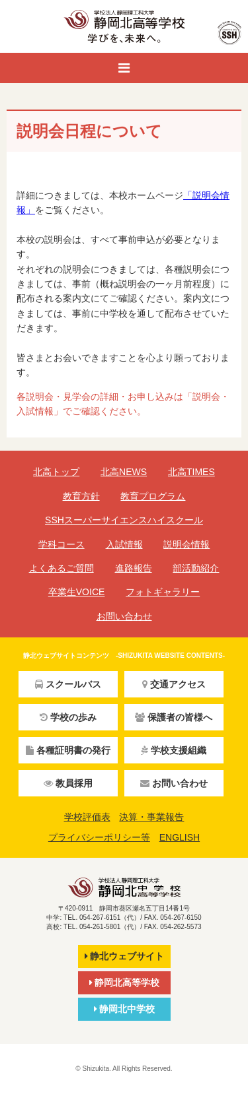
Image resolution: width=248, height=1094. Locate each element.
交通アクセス (174, 684)
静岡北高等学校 (124, 982)
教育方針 (81, 496)
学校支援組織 (173, 750)
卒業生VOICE (76, 592)
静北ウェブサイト (124, 956)
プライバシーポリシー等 (99, 837)
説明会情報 (186, 544)
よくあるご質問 (61, 568)
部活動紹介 (196, 568)
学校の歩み (68, 717)
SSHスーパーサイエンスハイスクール (124, 520)
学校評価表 (87, 817)
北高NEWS (124, 472)
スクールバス (68, 684)
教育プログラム (152, 496)
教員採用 (68, 783)
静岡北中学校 (124, 1009)
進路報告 (133, 568)
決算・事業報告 (151, 817)
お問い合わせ (124, 616)
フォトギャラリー (163, 592)
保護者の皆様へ (173, 717)
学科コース (61, 544)
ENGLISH (179, 837)
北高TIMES (191, 472)
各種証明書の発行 (68, 750)
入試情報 (124, 544)
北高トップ (56, 472)
